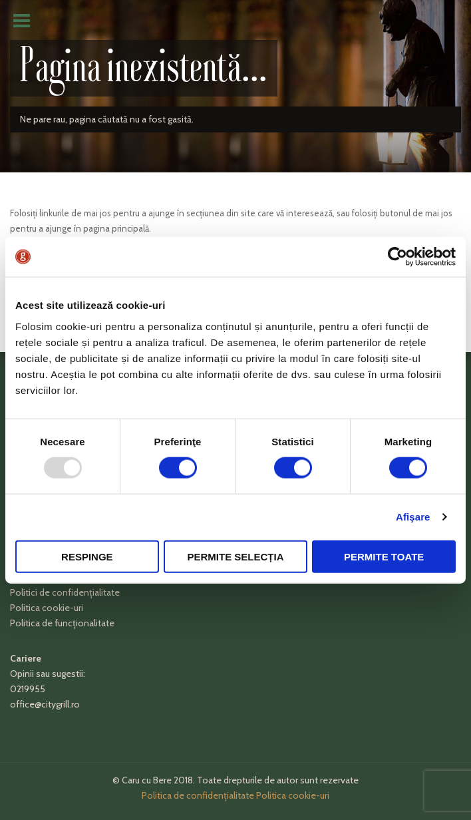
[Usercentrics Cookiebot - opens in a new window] (397, 257)
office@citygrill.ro (45, 704)
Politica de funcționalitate (62, 623)
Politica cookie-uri (46, 608)
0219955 (27, 689)
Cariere (25, 658)
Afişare (413, 516)
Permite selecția (235, 556)
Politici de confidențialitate (65, 592)
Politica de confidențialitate (198, 795)
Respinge (87, 556)
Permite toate (384, 556)
